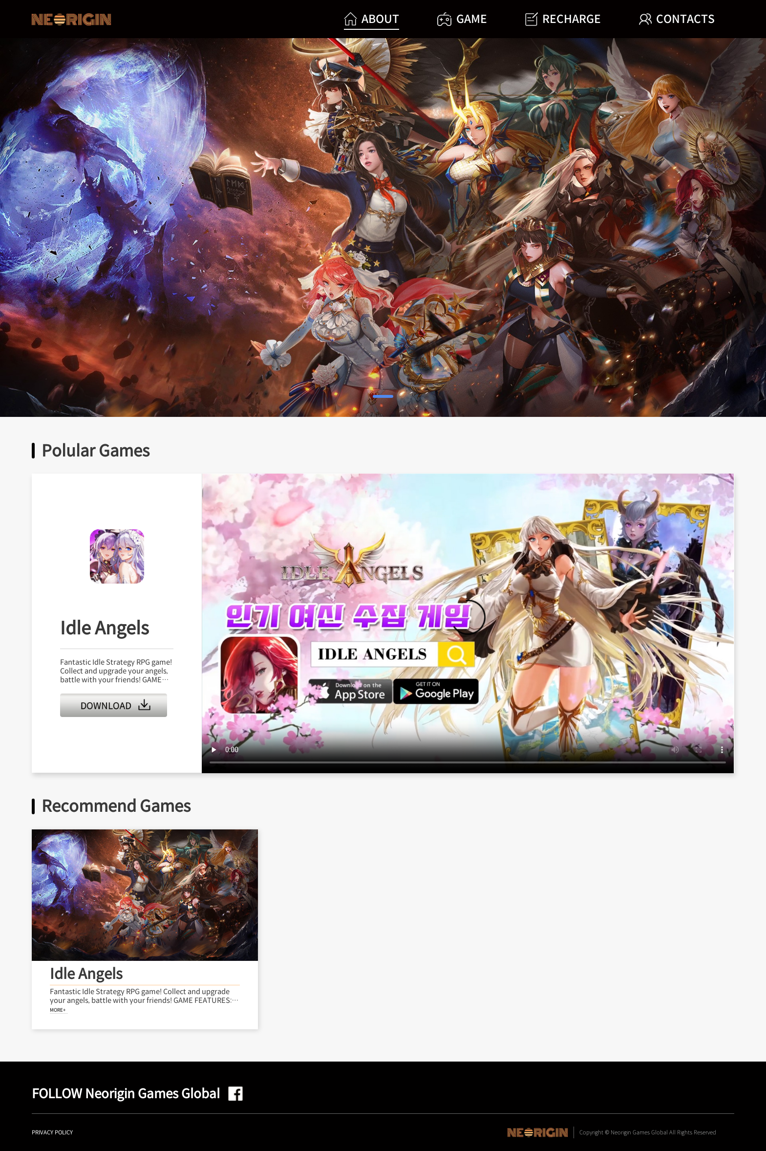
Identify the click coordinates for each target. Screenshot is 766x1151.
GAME (462, 19)
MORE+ (57, 1010)
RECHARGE (563, 19)
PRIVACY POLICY (52, 1132)
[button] (383, 396)
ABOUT (371, 19)
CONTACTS (677, 19)
